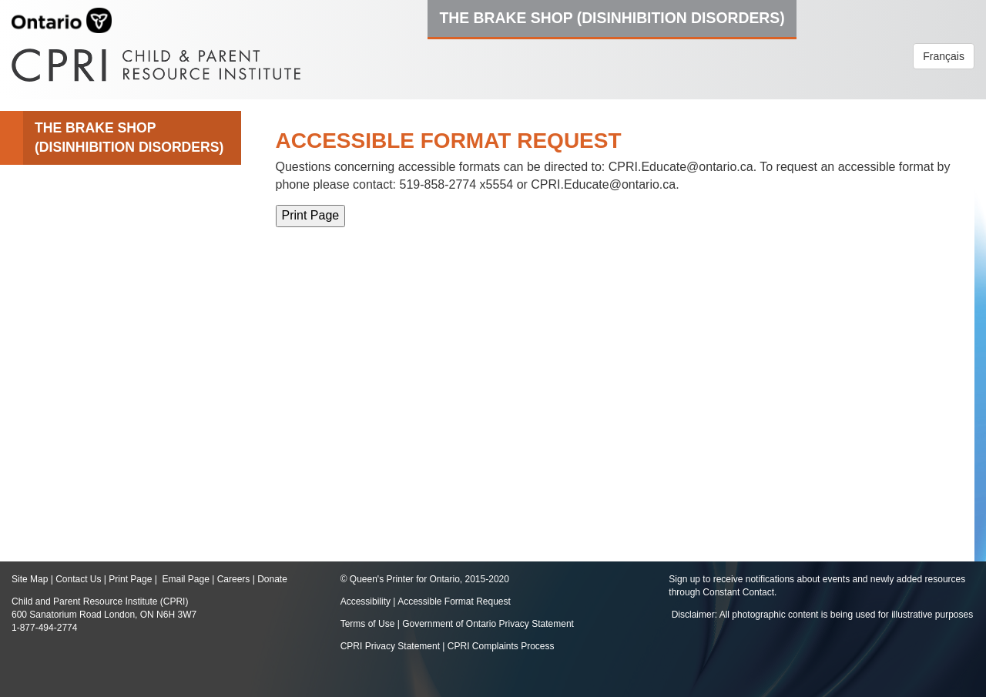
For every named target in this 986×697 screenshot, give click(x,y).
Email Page (185, 579)
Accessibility (367, 601)
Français (943, 56)
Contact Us (78, 579)
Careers (233, 579)
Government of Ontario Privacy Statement (488, 623)
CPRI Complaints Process (501, 646)
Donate (272, 579)
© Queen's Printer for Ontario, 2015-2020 (424, 579)
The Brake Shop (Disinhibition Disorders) (611, 17)
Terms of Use (367, 623)
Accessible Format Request (454, 601)
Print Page (130, 579)
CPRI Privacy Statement (390, 646)
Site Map (30, 579)
